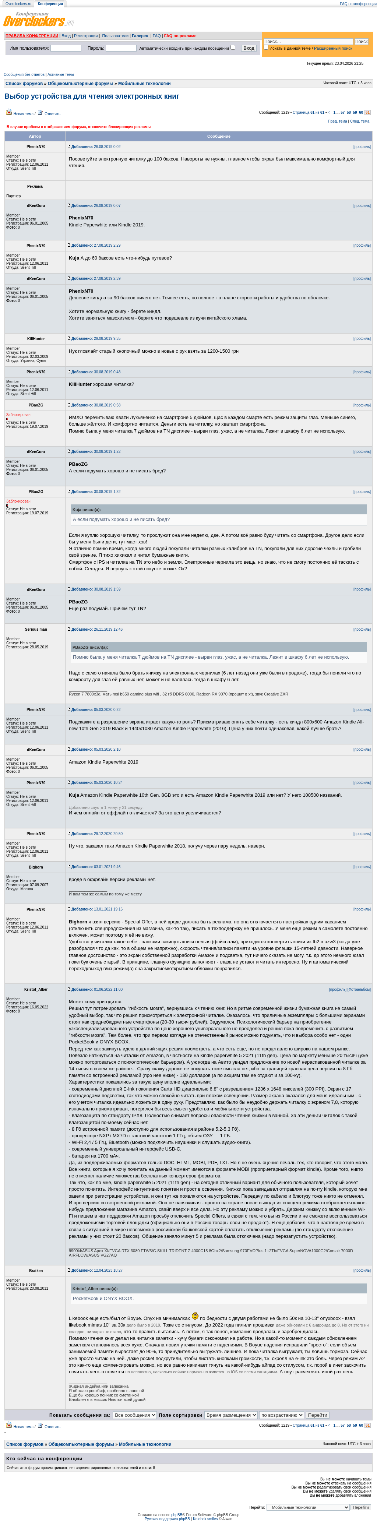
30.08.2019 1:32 (95, 492)
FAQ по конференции (358, 4)
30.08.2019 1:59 (95, 589)
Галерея (140, 36)
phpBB (176, 1515)
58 (349, 112)
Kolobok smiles (205, 1519)
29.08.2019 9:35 (95, 339)
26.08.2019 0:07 (95, 206)
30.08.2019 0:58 (95, 405)
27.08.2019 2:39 (95, 279)
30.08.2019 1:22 (95, 452)
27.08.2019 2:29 (95, 245)
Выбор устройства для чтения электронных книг (91, 96)
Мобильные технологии (144, 83)
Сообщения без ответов (24, 75)
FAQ (157, 36)
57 (343, 112)
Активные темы (60, 75)
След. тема (359, 121)
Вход (66, 36)
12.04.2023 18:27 (97, 1270)
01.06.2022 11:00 (97, 989)
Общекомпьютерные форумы (80, 83)
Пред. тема (337, 121)
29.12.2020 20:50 (97, 834)
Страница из (308, 112)
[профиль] (362, 147)
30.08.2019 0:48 (95, 372)
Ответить (52, 114)
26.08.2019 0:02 (95, 147)
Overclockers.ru (18, 4)
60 (361, 112)
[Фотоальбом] (359, 989)
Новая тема (24, 114)
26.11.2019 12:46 (97, 629)
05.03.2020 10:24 (97, 783)
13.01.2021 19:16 (97, 909)
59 (355, 112)
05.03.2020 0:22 (95, 710)
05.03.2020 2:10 (95, 749)
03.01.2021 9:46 (95, 867)
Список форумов (24, 83)
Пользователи (115, 36)
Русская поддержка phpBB (167, 1519)
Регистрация (86, 36)
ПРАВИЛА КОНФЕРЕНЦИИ (32, 36)
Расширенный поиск (333, 48)
